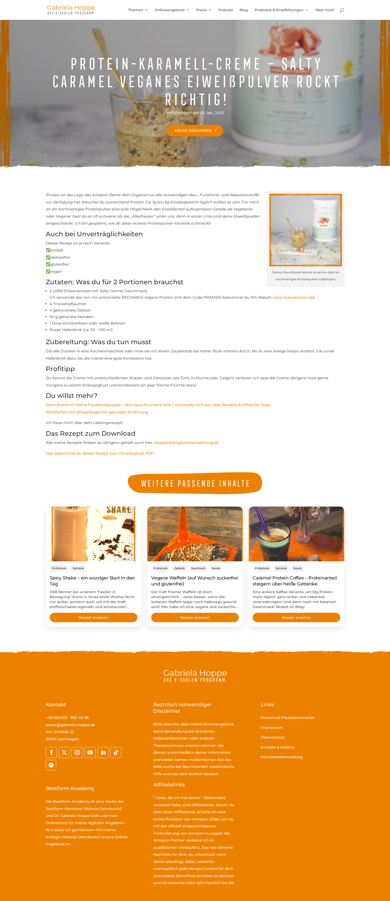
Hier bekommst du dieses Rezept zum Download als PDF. (100, 453)
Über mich (324, 10)
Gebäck (179, 568)
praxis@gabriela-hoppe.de (70, 724)
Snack (216, 568)
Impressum (272, 727)
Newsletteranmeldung (282, 757)
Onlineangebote (170, 10)
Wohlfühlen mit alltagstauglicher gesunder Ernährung (97, 412)
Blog (244, 10)
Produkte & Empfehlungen (279, 10)
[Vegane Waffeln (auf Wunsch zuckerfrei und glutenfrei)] (195, 534)
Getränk (78, 568)
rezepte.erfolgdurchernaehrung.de (186, 442)
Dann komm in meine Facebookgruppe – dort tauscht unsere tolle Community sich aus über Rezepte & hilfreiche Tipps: (158, 404)
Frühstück (59, 568)
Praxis (201, 10)
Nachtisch (198, 568)
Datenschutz (273, 737)
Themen (135, 10)
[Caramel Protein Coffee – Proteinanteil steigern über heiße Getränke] (296, 534)
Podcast (225, 10)
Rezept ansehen (93, 617)
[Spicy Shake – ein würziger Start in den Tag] (93, 534)
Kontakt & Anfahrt (277, 747)
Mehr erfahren (193, 130)
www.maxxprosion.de (293, 297)
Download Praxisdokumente (287, 717)
